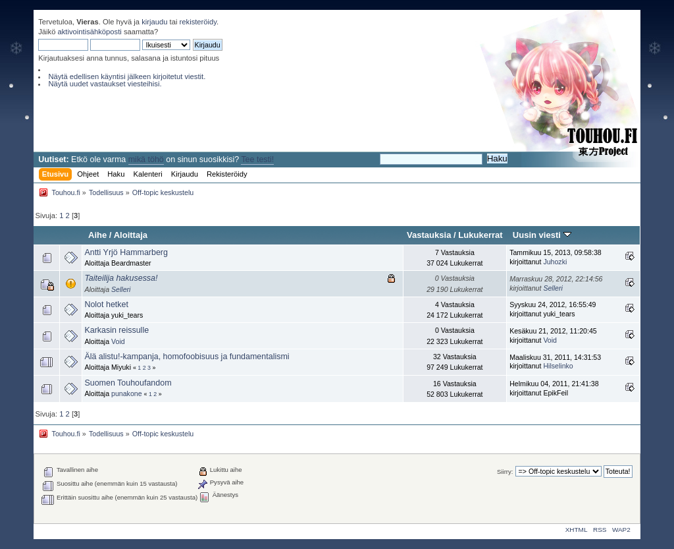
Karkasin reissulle (116, 330)
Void (118, 341)
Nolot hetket (106, 304)
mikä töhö (146, 159)
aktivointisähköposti (90, 32)
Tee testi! (257, 159)
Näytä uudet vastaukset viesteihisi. (104, 84)
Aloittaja (130, 235)
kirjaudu (154, 22)
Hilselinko (558, 366)
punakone (126, 393)
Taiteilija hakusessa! (120, 278)
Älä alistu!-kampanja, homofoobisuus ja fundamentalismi (186, 356)
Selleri (120, 289)
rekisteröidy (198, 22)
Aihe (97, 235)
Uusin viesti (542, 235)
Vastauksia (429, 235)
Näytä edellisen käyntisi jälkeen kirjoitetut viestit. (126, 76)
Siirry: (505, 471)
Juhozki (555, 262)
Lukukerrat (480, 235)
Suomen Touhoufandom (127, 383)
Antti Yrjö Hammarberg (126, 252)
